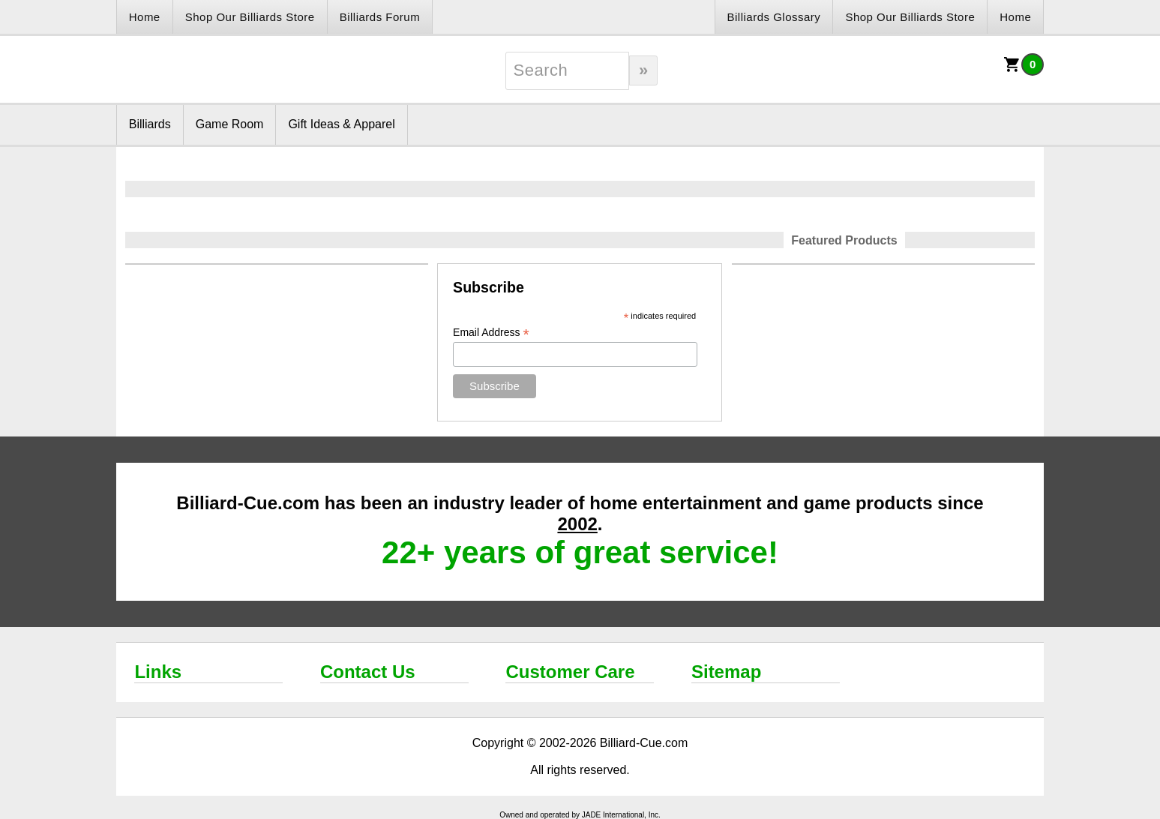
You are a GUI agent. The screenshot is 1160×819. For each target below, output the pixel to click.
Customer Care (569, 672)
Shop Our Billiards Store (250, 16)
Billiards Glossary (774, 16)
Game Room (230, 124)
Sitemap (726, 672)
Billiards (150, 124)
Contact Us (367, 672)
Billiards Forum (380, 16)
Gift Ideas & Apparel (341, 124)
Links (157, 672)
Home (144, 16)
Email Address (491, 333)
